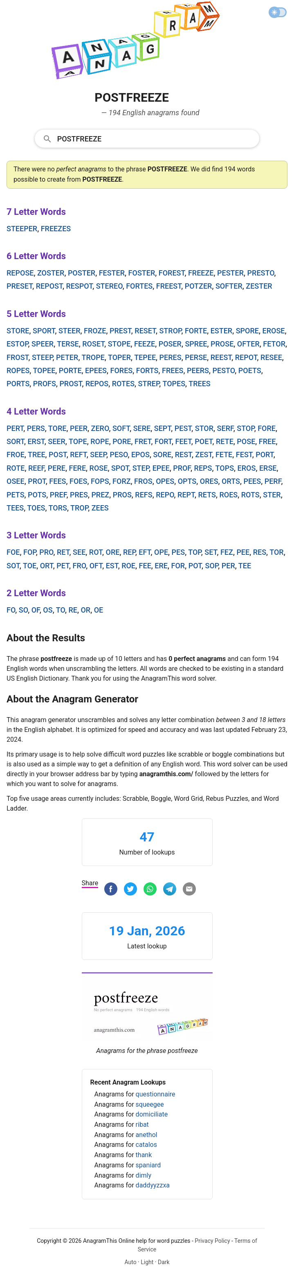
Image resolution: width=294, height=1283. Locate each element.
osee (16, 481)
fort (163, 441)
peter (67, 357)
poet (203, 441)
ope (161, 552)
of (35, 610)
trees (200, 383)
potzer (198, 286)
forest (172, 273)
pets (16, 494)
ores (209, 481)
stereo (109, 286)
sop (211, 565)
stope (119, 344)
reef (36, 468)
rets (207, 494)
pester (230, 273)
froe (16, 454)
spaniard (148, 1165)
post (58, 454)
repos (96, 383)
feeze (144, 344)
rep (129, 552)
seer (56, 441)
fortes (139, 286)
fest (244, 454)
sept (162, 428)
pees (252, 481)
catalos (146, 1145)
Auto (130, 1262)
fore (267, 428)
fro (79, 565)
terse (68, 344)
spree (196, 344)
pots (37, 494)
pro (46, 552)
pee (242, 552)
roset (93, 344)
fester (112, 273)
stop (245, 428)
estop (17, 344)
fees (57, 481)
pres (79, 494)
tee (244, 565)
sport (44, 330)
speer (42, 344)
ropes (18, 370)
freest (168, 286)
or (85, 610)
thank (144, 1155)
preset (19, 286)
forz (121, 481)
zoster (50, 273)
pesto (224, 370)
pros (122, 494)
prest (120, 330)
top (194, 552)
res (259, 552)
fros (143, 481)
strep (148, 383)
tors (58, 508)
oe (98, 610)
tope (78, 441)
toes (36, 508)
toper (119, 357)
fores (121, 370)
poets (249, 370)
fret (143, 441)
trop (79, 508)
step (140, 468)
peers (198, 370)
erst (35, 441)
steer (69, 330)
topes (173, 383)
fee (145, 565)
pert (15, 428)
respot (79, 286)
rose (99, 468)
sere (142, 428)
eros (247, 468)
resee (271, 357)
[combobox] (147, 138)
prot (37, 481)
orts (231, 481)
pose (246, 441)
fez (226, 552)
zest (203, 454)
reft (78, 454)
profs (44, 383)
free (267, 441)
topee (44, 370)
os (47, 610)
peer (79, 428)
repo (165, 494)
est (112, 565)
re (72, 610)
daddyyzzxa (153, 1185)
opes (165, 481)
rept (186, 494)
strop (170, 330)
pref (58, 494)
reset (145, 330)
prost (70, 383)
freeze (201, 273)
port (265, 454)
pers (36, 428)
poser (170, 344)
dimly (143, 1175)
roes (228, 494)
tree (36, 454)
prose (222, 344)
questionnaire (155, 1094)
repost (49, 286)
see (79, 552)
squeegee (150, 1104)
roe (128, 565)
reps (203, 468)
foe (13, 552)
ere (161, 565)
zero (100, 428)
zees (100, 508)
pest (183, 428)
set (210, 552)
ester (222, 330)
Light (147, 1262)
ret (63, 552)
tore (57, 428)
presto (260, 273)
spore (247, 330)
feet (183, 441)
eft (144, 552)
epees (96, 370)
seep (98, 454)
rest (183, 454)
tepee (145, 357)
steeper (22, 228)
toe (29, 565)
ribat (142, 1124)
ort (46, 565)
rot (95, 552)
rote (16, 468)
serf (225, 428)
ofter (248, 344)
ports (18, 383)
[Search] (155, 138)
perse (196, 357)
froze (95, 330)
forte (196, 330)
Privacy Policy (212, 1240)
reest (221, 357)
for (178, 565)
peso (119, 454)
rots (250, 494)
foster (141, 273)
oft (96, 565)
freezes (56, 228)
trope (92, 357)
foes (78, 481)
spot (120, 468)
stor (204, 428)
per (228, 565)
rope (99, 441)
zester (259, 286)
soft (121, 428)
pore (121, 441)
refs (143, 494)
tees (15, 508)
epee (161, 468)
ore (113, 552)
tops (224, 468)
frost (17, 357)
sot (13, 565)
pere (56, 468)
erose (273, 330)
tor (276, 552)
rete (224, 441)
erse (268, 468)
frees (172, 370)
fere (77, 468)
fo (11, 610)
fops (100, 481)
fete (223, 454)
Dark (164, 1262)
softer (228, 286)
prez (100, 494)
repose (20, 273)
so (23, 610)
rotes (123, 383)
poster (81, 273)
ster (272, 494)
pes (178, 552)
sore (162, 454)
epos (140, 454)
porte (70, 370)
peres (170, 357)
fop (29, 552)
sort (15, 441)
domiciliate (152, 1114)
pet (62, 565)
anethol (146, 1135)
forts (147, 370)
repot (246, 357)
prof (182, 468)
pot (195, 565)
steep (42, 357)
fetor (274, 344)
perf (273, 481)
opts (187, 481)
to (60, 610)
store (18, 330)
